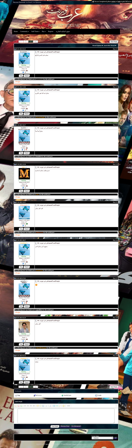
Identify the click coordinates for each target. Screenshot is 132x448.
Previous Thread (62, 431)
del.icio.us (38, 395)
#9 (117, 355)
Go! (35, 41)
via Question (37, 2)
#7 (117, 278)
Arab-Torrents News (43, 38)
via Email (29, 2)
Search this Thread (110, 45)
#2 (117, 87)
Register (50, 31)
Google (99, 395)
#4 (117, 164)
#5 (117, 202)
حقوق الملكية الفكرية (63, 31)
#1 (117, 49)
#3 (117, 125)
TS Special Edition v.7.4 (50, 444)
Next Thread (70, 431)
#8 (117, 317)
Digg (18, 395)
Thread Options (97, 45)
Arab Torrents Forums (22, 38)
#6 (117, 240)
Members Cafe (33, 38)
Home (16, 31)
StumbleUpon (67, 395)
